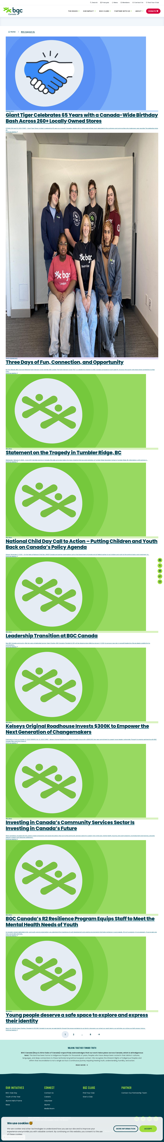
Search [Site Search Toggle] (94, 3)
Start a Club (88, 1097)
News (116, 2)
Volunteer (48, 1101)
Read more (81, 1065)
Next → (98, 1034)
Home (12, 32)
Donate (152, 11)
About (139, 11)
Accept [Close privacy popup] (148, 1128)
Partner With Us (123, 11)
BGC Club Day (11, 1093)
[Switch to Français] (104, 2)
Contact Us (138, 2)
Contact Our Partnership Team (134, 1093)
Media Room (49, 1108)
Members (126, 2)
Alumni (47, 1105)
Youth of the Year (13, 1097)
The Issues (73, 11)
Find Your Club (153, 2)
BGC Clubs (105, 11)
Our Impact (89, 11)
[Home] (13, 11)
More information (125, 1128)
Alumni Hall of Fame (14, 1101)
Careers (47, 1097)
